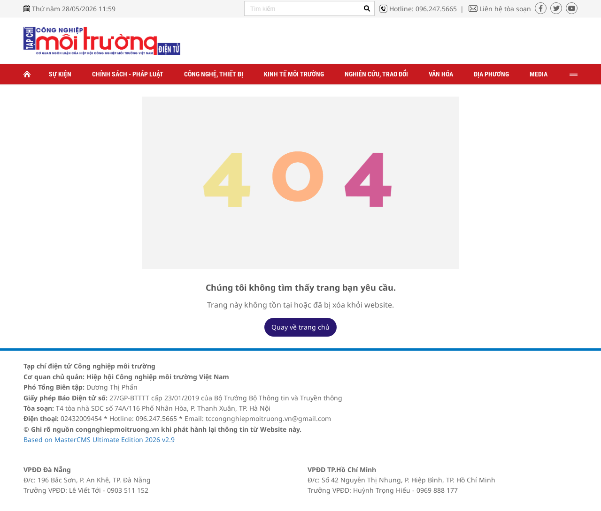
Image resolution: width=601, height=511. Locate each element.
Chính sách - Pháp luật (127, 74)
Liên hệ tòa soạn (505, 8)
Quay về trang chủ (300, 327)
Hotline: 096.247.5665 (423, 8)
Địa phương (491, 74)
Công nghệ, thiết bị (213, 74)
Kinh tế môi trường (294, 74)
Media (538, 74)
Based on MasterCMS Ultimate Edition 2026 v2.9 (99, 439)
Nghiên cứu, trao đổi (376, 74)
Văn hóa (441, 74)
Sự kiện (60, 74)
